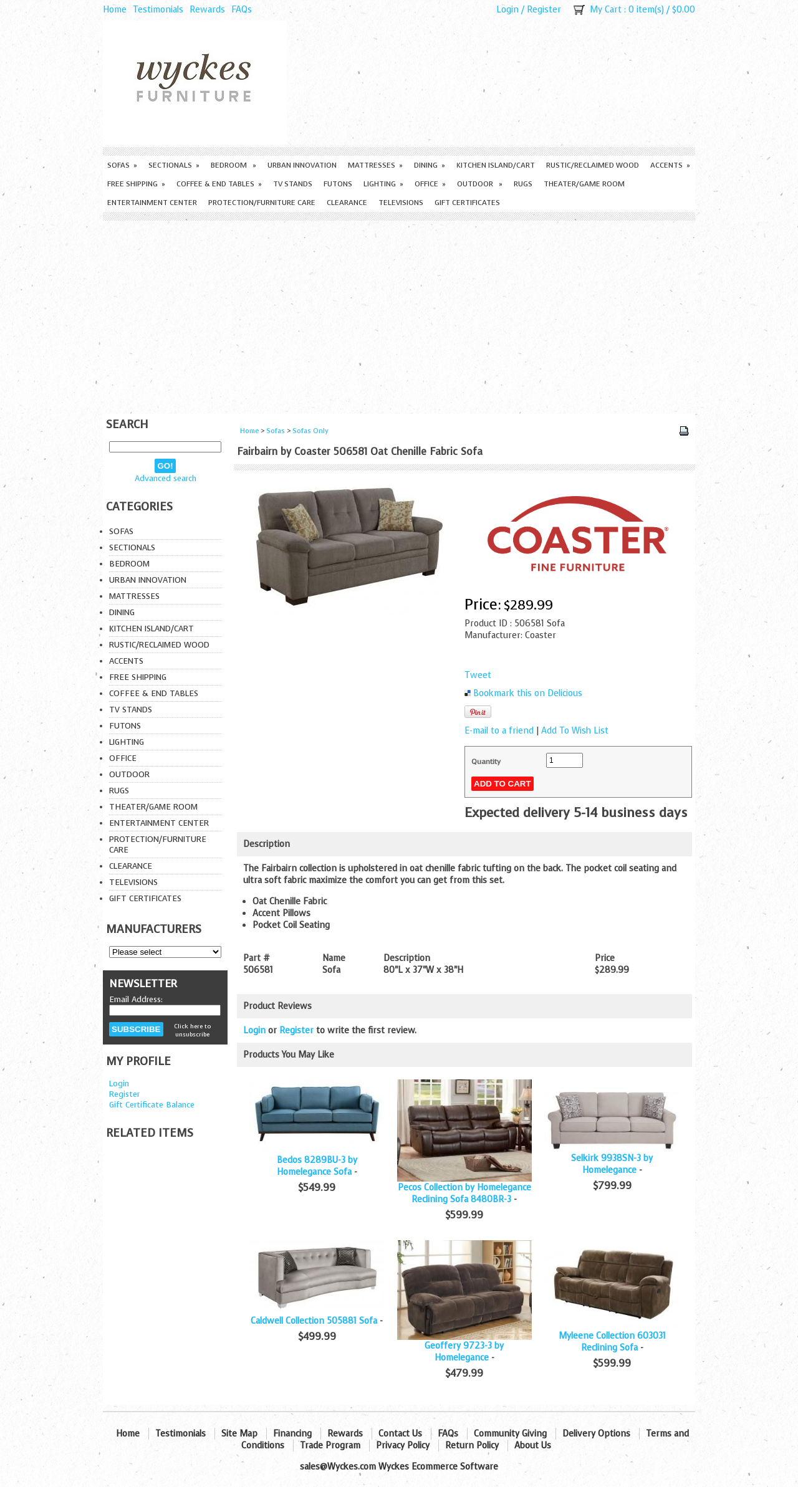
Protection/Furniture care (261, 203)
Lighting (383, 184)
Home (115, 10)
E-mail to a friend (499, 731)
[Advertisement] (399, 314)
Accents (670, 165)
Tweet (477, 675)
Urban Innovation (302, 165)
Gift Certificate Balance (152, 1104)
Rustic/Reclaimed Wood (592, 165)
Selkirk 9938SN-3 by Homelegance (612, 1164)
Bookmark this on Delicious (527, 693)
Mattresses (375, 165)
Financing (292, 1434)
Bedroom (233, 165)
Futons (338, 184)
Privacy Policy (403, 1445)
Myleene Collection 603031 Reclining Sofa (612, 1342)
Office (430, 184)
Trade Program (330, 1445)
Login (507, 10)
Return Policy (472, 1445)
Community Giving (510, 1434)
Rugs (523, 184)
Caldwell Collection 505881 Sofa (314, 1321)
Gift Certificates (467, 203)
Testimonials (158, 10)
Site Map (239, 1434)
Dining (429, 165)
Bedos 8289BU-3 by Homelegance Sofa (317, 1166)
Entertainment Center (152, 203)
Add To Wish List (574, 731)
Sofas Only (310, 431)
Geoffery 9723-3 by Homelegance (464, 1352)
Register (544, 10)
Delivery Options (596, 1434)
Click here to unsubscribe (192, 1030)
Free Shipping (136, 184)
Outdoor (479, 184)
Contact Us (400, 1434)
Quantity (486, 762)
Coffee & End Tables (219, 184)
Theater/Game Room (584, 184)
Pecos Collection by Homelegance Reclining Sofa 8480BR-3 (464, 1193)
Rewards (207, 10)
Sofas (122, 165)
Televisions (400, 203)
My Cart (606, 10)
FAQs (241, 10)
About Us (532, 1445)
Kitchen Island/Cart (495, 165)
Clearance (347, 203)
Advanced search (165, 478)
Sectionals (174, 165)
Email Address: (136, 999)
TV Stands (292, 184)
